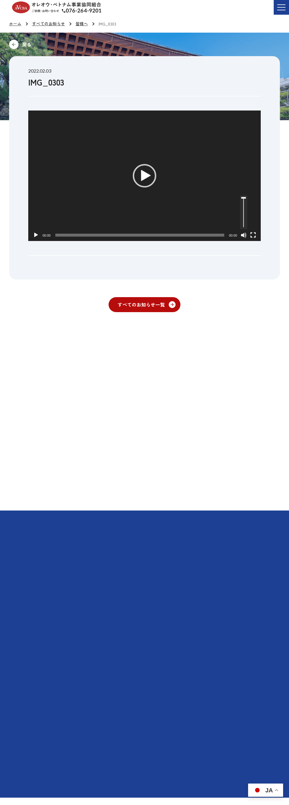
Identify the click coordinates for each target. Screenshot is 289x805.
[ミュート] (244, 235)
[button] (144, 176)
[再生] (36, 235)
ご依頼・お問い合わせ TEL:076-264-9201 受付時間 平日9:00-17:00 (86, 11)
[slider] (139, 235)
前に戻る (66, 44)
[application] (144, 176)
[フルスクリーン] (253, 235)
